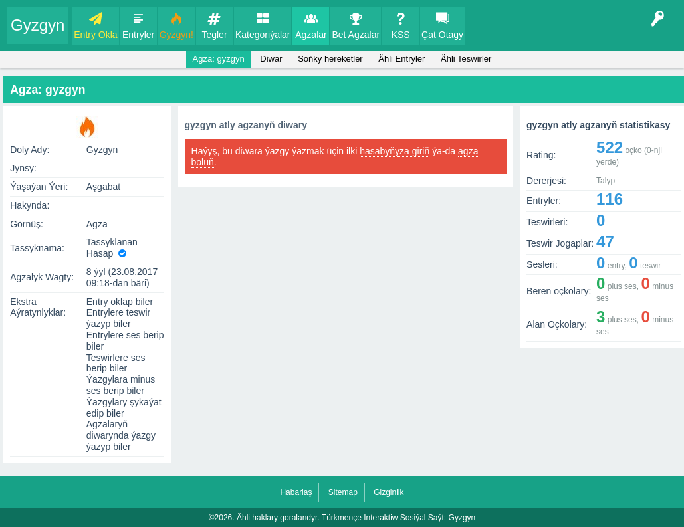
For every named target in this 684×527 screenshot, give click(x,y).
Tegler (214, 34)
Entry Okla (95, 34)
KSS (401, 34)
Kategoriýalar (262, 34)
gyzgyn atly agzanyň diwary (246, 125)
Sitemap (343, 492)
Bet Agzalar (356, 34)
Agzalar (310, 34)
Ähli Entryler (401, 59)
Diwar (271, 59)
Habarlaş (296, 492)
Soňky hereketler (330, 59)
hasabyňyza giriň (394, 151)
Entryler (138, 34)
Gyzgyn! (176, 34)
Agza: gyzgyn (219, 59)
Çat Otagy (442, 34)
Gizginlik (388, 492)
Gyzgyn (37, 25)
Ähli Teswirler (466, 59)
